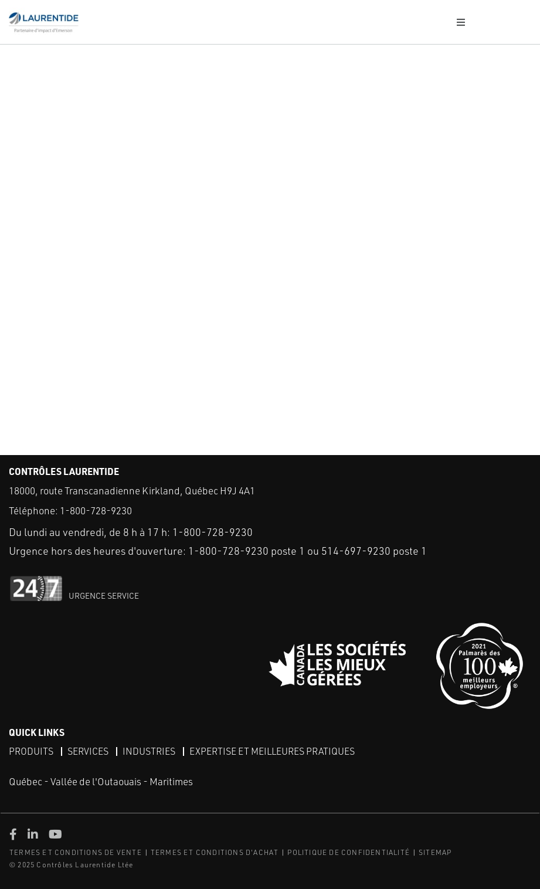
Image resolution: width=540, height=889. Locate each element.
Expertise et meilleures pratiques (272, 751)
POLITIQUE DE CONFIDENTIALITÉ (348, 852)
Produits (31, 751)
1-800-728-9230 (96, 510)
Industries (149, 751)
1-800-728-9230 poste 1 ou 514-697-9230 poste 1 (307, 550)
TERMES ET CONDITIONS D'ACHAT (215, 852)
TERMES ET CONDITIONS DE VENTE (75, 852)
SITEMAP (435, 852)
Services (87, 751)
